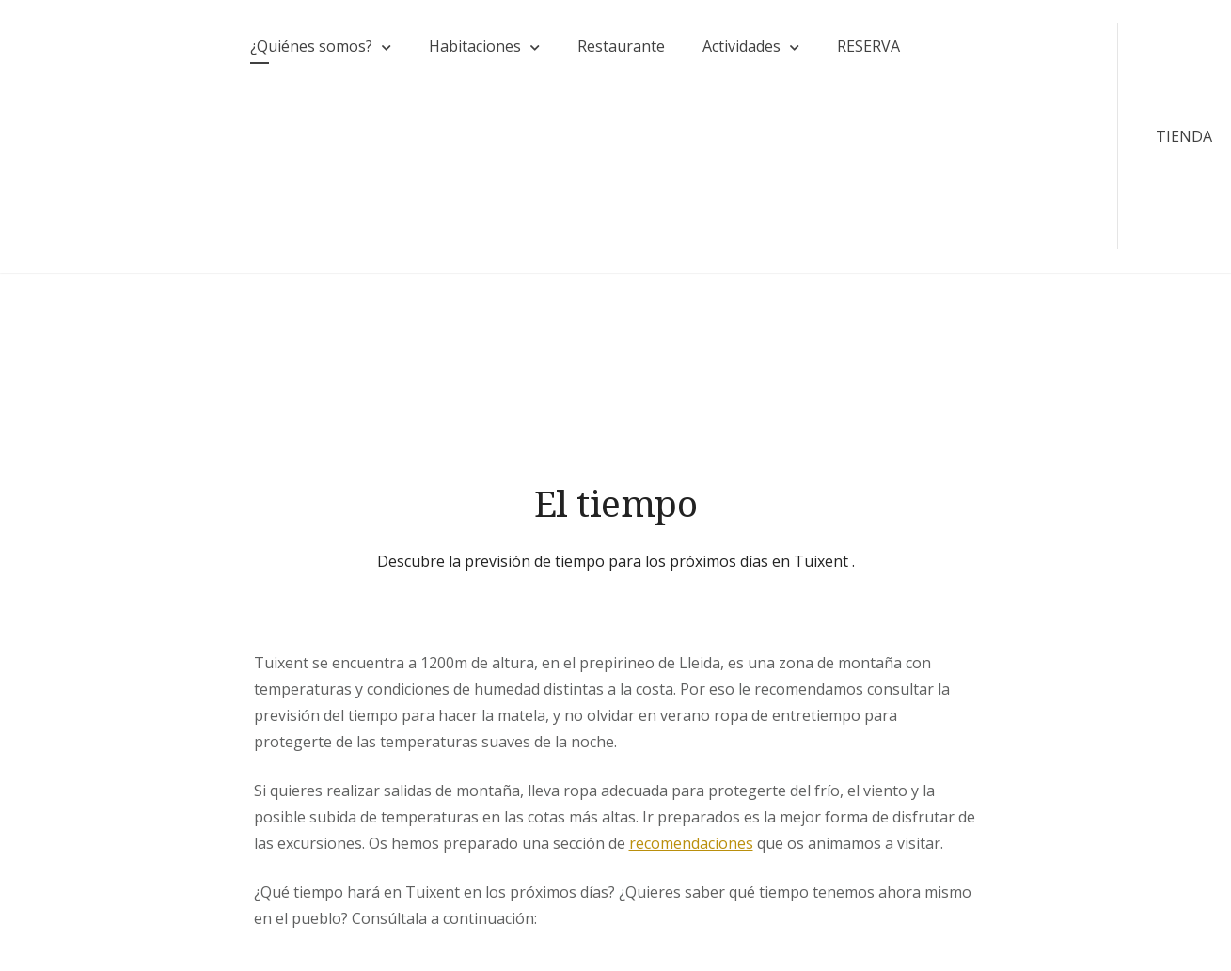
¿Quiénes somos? (311, 46)
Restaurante (621, 46)
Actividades (741, 46)
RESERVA (868, 46)
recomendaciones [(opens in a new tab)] (691, 843)
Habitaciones (475, 46)
